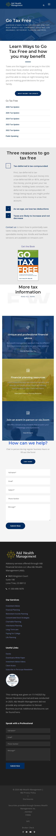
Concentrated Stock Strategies (17, 618)
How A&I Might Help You (28, 351)
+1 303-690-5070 (15, 588)
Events (8, 654)
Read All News (28, 296)
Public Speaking (12, 136)
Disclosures (28, 799)
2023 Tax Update (12, 124)
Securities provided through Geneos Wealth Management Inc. (28, 807)
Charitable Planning (13, 621)
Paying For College (13, 633)
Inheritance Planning (14, 625)
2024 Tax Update (12, 119)
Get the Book (28, 246)
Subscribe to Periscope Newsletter (19, 669)
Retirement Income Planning (17, 614)
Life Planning (11, 637)
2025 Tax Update (12, 113)
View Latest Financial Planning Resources (28, 393)
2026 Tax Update (12, 107)
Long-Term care (12, 629)
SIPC (28, 821)
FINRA (28, 815)
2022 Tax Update (12, 130)
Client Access (11, 665)
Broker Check (28, 827)
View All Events (28, 433)
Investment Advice (13, 606)
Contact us (11, 227)
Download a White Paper (15, 658)
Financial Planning (13, 610)
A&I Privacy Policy (28, 792)
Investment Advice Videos (15, 662)
